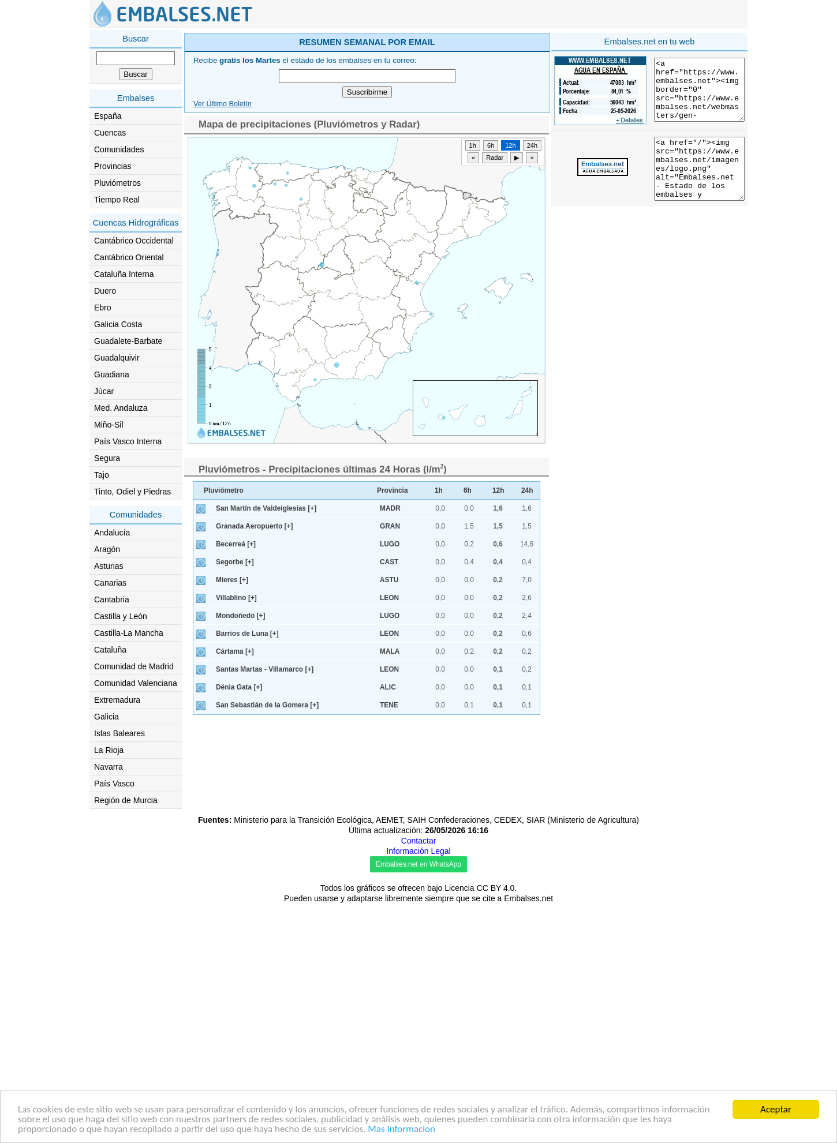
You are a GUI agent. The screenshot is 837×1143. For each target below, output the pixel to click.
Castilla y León (120, 616)
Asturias (109, 566)
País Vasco (114, 783)
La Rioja (109, 750)
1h (472, 309)
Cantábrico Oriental (129, 257)
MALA (389, 815)
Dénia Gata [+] (239, 851)
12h (510, 309)
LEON (389, 762)
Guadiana (111, 374)
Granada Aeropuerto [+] (254, 690)
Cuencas (110, 132)
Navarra (108, 766)
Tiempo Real (117, 199)
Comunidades (119, 149)
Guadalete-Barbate (128, 341)
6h (490, 309)
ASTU (389, 744)
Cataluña (110, 649)
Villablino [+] (236, 762)
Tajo (101, 474)
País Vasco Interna (128, 441)
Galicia (106, 716)
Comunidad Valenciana (135, 683)
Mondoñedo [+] (241, 779)
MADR (390, 672)
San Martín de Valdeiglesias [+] (266, 672)
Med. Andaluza (121, 408)
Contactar (418, 1080)
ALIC (388, 851)
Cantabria (111, 599)
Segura (107, 458)
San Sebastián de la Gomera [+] (267, 869)
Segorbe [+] (235, 726)
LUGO (389, 708)
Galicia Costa (118, 324)
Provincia (392, 654)
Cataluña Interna (124, 274)
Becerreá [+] (236, 708)
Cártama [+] (235, 815)
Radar (494, 321)
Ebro (102, 307)
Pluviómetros (117, 183)
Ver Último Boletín (222, 268)
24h (532, 309)
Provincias (113, 166)
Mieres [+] (232, 744)
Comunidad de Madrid (134, 666)
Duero (105, 290)
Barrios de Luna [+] (247, 797)
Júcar (104, 391)
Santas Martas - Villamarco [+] (264, 833)
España (107, 116)
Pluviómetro (224, 654)
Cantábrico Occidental (134, 240)
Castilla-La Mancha (128, 633)
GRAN (390, 690)
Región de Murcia (126, 800)
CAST (389, 726)
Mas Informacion (401, 1130)
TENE (389, 869)
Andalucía (112, 532)
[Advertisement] (466, 112)
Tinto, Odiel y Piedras (132, 491)
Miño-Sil (109, 424)
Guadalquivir (117, 357)
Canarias (110, 582)
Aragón (107, 549)
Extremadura (117, 699)
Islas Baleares (119, 733)
